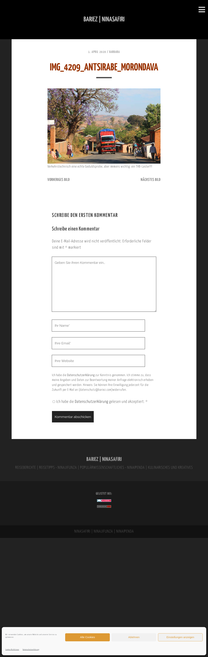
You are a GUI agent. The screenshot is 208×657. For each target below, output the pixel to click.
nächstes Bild (151, 180)
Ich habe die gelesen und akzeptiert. (100, 402)
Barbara (114, 52)
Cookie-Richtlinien (12, 649)
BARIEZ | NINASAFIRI (104, 459)
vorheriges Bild (58, 180)
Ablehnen (133, 637)
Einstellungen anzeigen (180, 637)
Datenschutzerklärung (31, 649)
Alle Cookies (87, 637)
